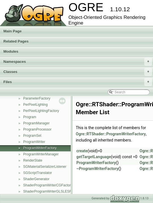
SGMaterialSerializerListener (44, 167)
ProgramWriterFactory (40, 148)
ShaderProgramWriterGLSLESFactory (52, 191)
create (82, 151)
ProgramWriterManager (41, 154)
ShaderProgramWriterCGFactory (48, 185)
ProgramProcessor (37, 129)
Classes (77, 72)
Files (77, 82)
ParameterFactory (36, 98)
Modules (10, 51)
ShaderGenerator (36, 179)
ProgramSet (32, 136)
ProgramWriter (34, 142)
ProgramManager (36, 123)
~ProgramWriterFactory (97, 168)
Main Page (12, 31)
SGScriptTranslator (37, 173)
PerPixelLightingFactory (41, 111)
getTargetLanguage (93, 157)
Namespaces (77, 62)
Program (29, 117)
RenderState (32, 160)
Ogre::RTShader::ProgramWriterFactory (111, 134)
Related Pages (16, 41)
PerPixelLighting (35, 105)
